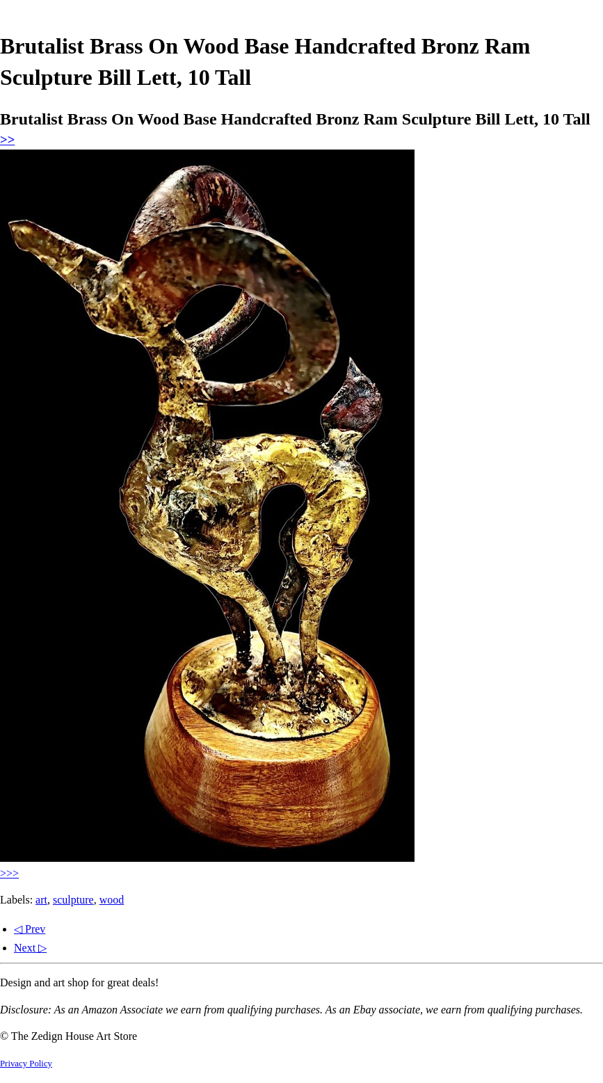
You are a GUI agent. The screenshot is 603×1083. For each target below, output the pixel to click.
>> (7, 139)
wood (111, 900)
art (41, 900)
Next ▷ (30, 948)
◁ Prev (29, 929)
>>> (9, 873)
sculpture (73, 900)
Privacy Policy (26, 1063)
